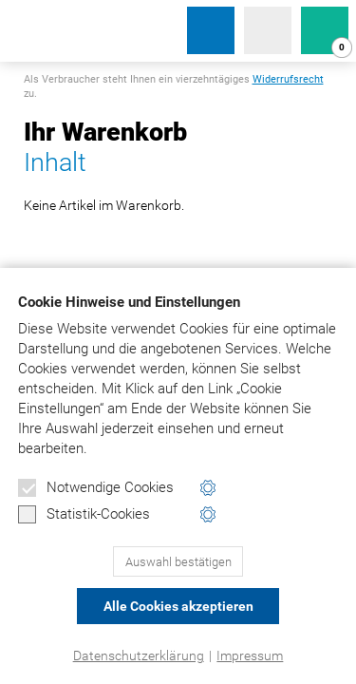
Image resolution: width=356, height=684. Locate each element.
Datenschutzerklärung (138, 655)
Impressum (249, 655)
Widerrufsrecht (288, 79)
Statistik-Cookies (84, 514)
